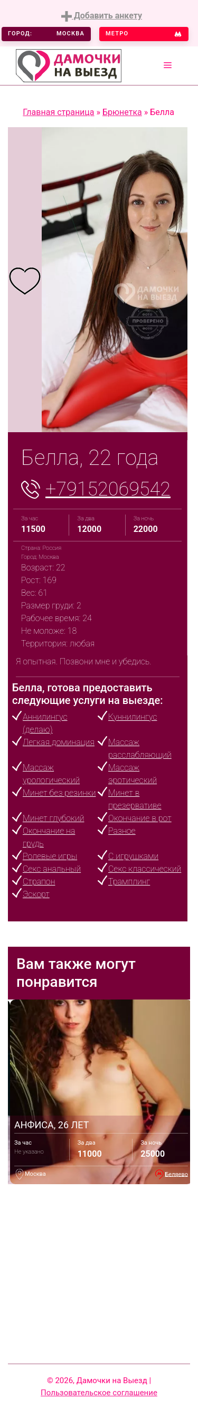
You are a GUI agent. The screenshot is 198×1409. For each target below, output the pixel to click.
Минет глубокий (53, 818)
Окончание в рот (140, 818)
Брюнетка (122, 112)
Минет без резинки (59, 793)
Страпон (39, 882)
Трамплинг (129, 882)
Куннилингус (132, 717)
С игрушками (133, 856)
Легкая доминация (59, 742)
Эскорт (36, 894)
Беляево (176, 1173)
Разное (122, 831)
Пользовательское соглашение (99, 1392)
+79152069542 (108, 489)
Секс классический (144, 869)
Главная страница (58, 112)
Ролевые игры (50, 856)
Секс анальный (52, 869)
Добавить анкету (101, 16)
